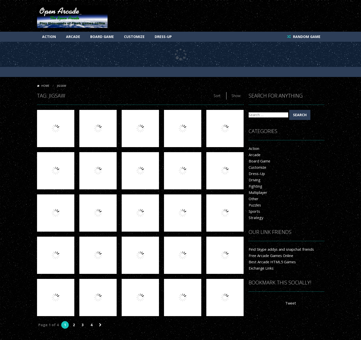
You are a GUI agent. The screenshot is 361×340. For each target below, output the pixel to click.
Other (253, 198)
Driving (254, 180)
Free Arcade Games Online (270, 255)
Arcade (73, 36)
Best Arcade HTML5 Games (271, 262)
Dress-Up (163, 36)
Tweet (290, 303)
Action (49, 36)
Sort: (217, 95)
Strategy (255, 217)
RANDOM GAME (306, 36)
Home (45, 86)
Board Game (102, 36)
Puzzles (255, 205)
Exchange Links (261, 268)
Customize (134, 36)
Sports (254, 211)
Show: (236, 95)
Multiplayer (258, 192)
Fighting (255, 186)
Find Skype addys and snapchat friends (280, 249)
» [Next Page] (100, 325)
